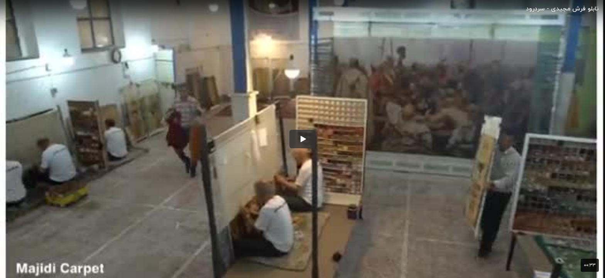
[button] (302, 139)
